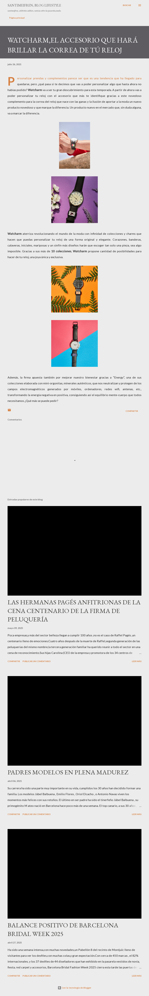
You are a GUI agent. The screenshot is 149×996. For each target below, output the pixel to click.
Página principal (17, 18)
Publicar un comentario (37, 661)
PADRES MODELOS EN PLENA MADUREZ (68, 772)
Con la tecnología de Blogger (74, 987)
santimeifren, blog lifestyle (34, 5)
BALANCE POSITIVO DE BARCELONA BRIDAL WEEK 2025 (63, 929)
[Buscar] (127, 5)
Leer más (136, 661)
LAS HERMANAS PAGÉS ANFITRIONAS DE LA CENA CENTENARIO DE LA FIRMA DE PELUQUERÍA (74, 610)
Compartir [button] (132, 411)
